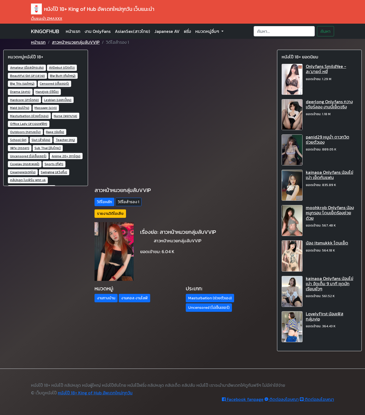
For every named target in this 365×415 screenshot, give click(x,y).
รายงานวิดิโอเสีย (110, 213)
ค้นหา (325, 31)
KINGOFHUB (45, 31)
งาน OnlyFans (98, 31)
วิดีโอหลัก (104, 202)
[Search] (284, 31)
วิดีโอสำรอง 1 (128, 202)
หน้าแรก (73, 31)
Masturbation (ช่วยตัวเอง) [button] (210, 298)
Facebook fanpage (242, 399)
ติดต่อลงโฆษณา (282, 399)
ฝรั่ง (187, 31)
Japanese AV (167, 31)
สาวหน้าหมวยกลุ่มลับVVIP (76, 42)
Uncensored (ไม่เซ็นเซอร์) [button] (208, 307)
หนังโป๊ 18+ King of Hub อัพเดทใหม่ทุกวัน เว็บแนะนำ (92, 9)
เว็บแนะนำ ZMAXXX (46, 18)
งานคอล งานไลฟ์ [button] (134, 298)
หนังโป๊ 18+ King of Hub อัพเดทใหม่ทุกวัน (95, 392)
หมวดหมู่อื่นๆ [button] (207, 31)
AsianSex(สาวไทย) (132, 31)
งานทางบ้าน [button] (106, 298)
